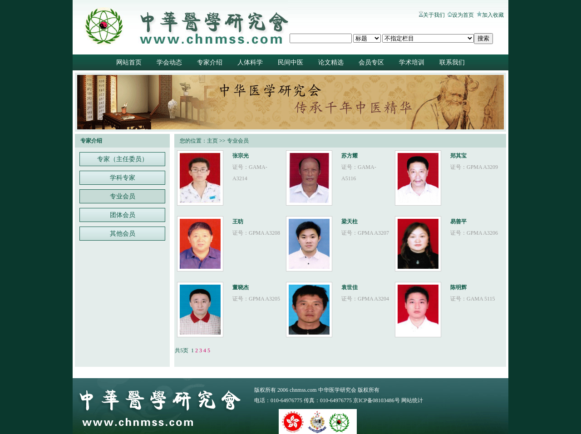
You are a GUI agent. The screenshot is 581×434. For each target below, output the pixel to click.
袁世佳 (349, 287)
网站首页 (129, 62)
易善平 (458, 221)
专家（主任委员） (122, 159)
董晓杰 (240, 287)
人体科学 (250, 62)
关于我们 (434, 15)
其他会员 (122, 233)
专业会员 (122, 196)
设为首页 (463, 15)
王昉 (237, 221)
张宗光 (240, 156)
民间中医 (290, 62)
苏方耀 (349, 156)
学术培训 (411, 62)
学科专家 (122, 177)
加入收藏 (493, 15)
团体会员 (122, 215)
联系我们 (452, 62)
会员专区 (371, 62)
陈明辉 (458, 287)
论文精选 (331, 62)
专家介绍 (209, 62)
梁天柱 (349, 221)
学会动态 (169, 62)
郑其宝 (458, 156)
